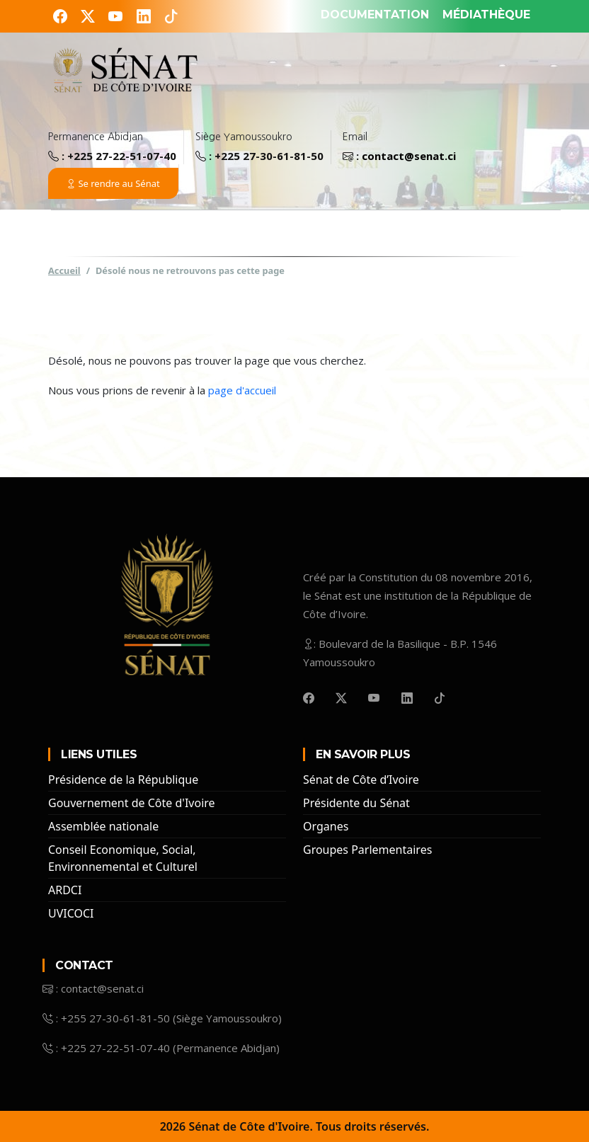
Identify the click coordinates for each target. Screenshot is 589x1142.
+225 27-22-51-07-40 (121, 156)
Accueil (64, 269)
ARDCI (64, 890)
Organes (325, 826)
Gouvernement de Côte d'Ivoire (131, 803)
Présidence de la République (123, 779)
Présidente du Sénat (356, 803)
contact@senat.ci (409, 156)
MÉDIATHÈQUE (486, 14)
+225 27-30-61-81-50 (269, 156)
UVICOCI (71, 913)
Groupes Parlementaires (367, 849)
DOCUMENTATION (375, 14)
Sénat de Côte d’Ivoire (361, 779)
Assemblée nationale (103, 826)
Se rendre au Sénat (113, 183)
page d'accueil (242, 390)
